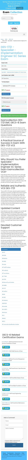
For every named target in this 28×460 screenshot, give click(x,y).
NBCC (4, 318)
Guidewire (5, 300)
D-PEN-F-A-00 (5, 393)
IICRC (4, 297)
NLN (3, 294)
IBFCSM (4, 303)
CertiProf (4, 291)
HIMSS (4, 261)
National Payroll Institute (8, 282)
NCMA (4, 255)
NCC (3, 321)
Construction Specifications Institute (10, 324)
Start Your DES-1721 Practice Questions (14, 115)
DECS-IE (11, 39)
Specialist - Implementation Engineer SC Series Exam (14, 72)
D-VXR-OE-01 (5, 351)
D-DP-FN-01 (5, 359)
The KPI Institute (6, 267)
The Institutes (5, 273)
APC (3, 252)
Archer (4, 264)
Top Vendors (5, 249)
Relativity (4, 258)
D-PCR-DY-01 (5, 368)
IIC (3, 315)
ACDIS (4, 279)
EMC (6, 39)
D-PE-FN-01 (5, 385)
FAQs (23, 453)
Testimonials (10, 453)
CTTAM (4, 276)
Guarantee (17, 453)
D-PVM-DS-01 (5, 377)
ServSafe (4, 306)
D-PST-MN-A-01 (6, 402)
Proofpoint (5, 270)
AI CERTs (4, 309)
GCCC (4, 288)
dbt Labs (4, 312)
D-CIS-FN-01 (5, 341)
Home (2, 39)
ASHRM (4, 285)
